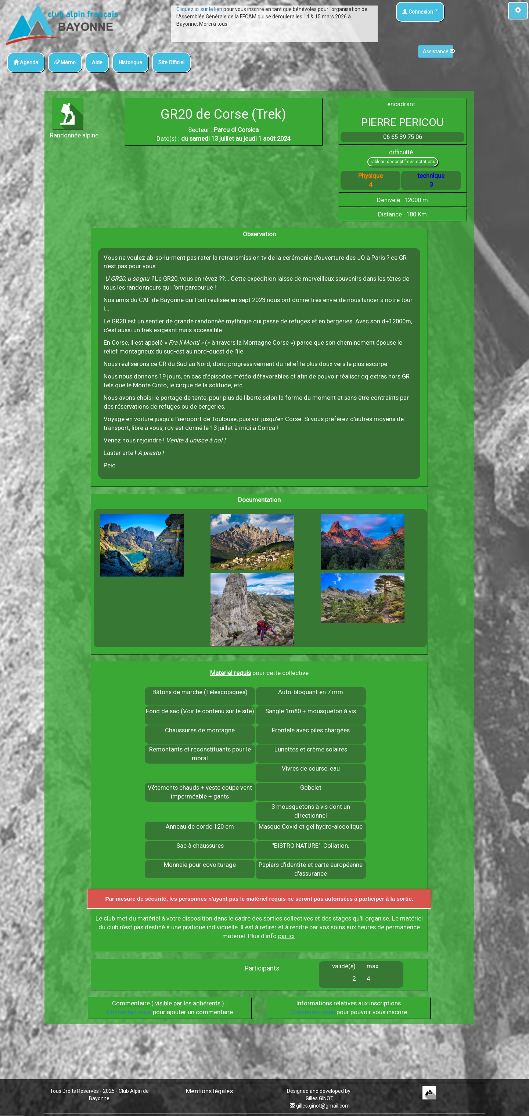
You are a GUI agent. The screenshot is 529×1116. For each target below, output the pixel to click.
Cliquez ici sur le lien (199, 9)
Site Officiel (171, 62)
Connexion (420, 12)
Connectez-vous (129, 1012)
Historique (130, 62)
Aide (97, 62)
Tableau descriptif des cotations (402, 161)
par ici (286, 936)
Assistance (438, 51)
